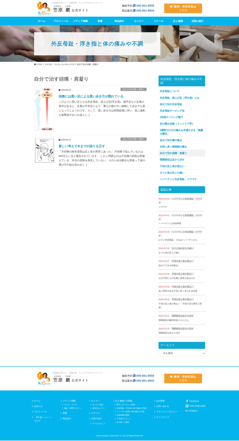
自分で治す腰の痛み (171, 140)
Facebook (192, 401)
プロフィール (40, 412)
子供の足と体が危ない (172, 166)
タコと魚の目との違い (172, 172)
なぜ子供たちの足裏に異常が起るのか (177, 278)
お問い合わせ (162, 407)
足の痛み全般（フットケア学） (177, 123)
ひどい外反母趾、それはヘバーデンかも (178, 240)
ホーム (37, 401)
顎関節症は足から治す (172, 159)
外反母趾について (170, 91)
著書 (65, 413)
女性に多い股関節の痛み (173, 146)
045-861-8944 (145, 10)
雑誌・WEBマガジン (72, 409)
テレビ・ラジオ (70, 405)
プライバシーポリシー (167, 412)
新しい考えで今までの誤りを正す (82, 146)
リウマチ (163, 207)
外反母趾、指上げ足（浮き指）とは (179, 97)
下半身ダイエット (124, 419)
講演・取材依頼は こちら (183, 8)
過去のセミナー (98, 409)
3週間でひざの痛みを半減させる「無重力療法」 (181, 132)
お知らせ (38, 407)
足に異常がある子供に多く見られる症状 (178, 291)
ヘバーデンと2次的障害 (170, 223)
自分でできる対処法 (168, 265)
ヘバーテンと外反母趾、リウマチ (178, 179)
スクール (95, 413)
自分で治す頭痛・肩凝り (134, 89)
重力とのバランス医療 (126, 405)
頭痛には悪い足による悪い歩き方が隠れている (91, 96)
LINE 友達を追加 (195, 406)
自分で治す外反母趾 (171, 104)
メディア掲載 (69, 401)
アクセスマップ (98, 424)
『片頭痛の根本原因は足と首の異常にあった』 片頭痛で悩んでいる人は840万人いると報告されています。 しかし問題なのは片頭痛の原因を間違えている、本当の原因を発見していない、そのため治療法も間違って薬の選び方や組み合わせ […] (102, 158)
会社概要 (160, 401)
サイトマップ (162, 417)
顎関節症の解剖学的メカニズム (174, 320)
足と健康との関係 (124, 401)
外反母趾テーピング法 (172, 110)
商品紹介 (67, 419)
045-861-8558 (145, 5)
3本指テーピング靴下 (171, 117)
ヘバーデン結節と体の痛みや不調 (130, 412)
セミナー (95, 401)
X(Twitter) (191, 411)
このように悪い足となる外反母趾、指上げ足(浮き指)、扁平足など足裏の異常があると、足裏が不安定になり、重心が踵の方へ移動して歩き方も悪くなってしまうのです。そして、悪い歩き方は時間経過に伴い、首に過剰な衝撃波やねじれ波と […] (102, 108)
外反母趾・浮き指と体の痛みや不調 (131, 409)
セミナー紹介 (98, 405)
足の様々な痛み (123, 423)
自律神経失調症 (123, 416)
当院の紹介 (96, 419)
